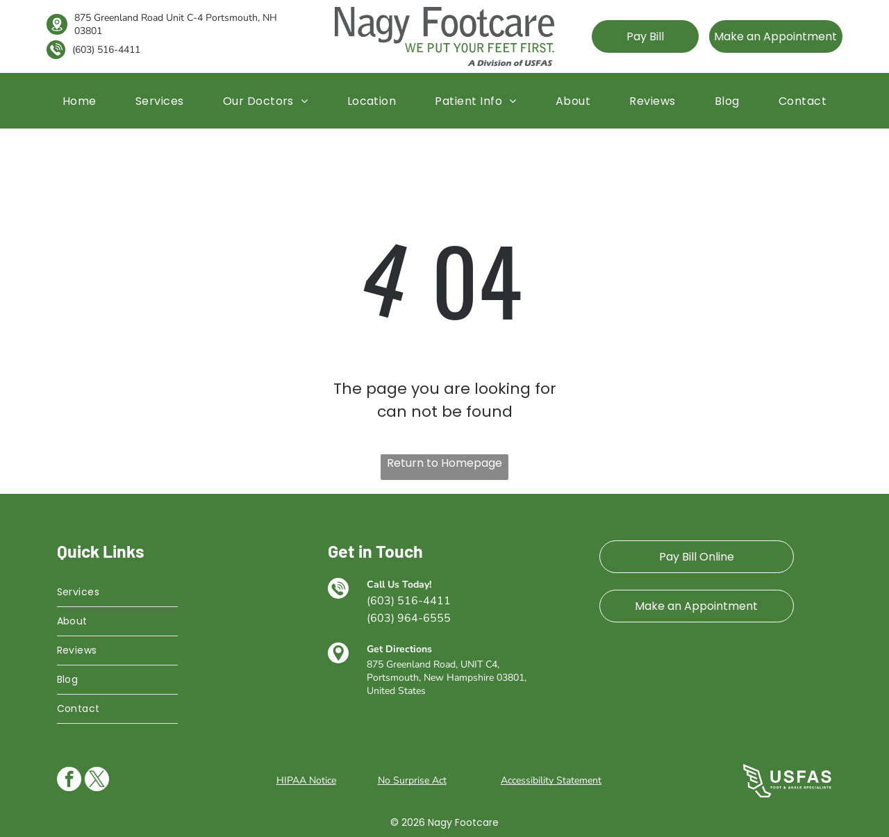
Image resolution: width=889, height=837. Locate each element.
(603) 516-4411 (106, 49)
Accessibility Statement (551, 780)
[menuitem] (79, 100)
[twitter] (97, 781)
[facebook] (69, 781)
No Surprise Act (412, 780)
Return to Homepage (444, 463)
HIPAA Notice (306, 780)
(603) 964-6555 (409, 618)
